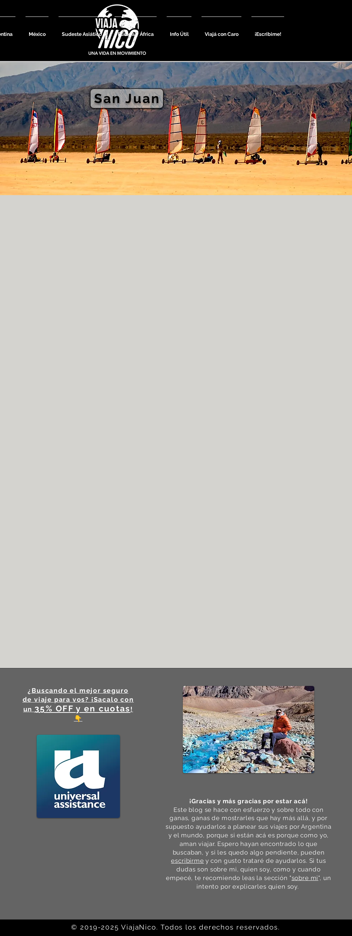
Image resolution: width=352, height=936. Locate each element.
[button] (37, 31)
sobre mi (305, 877)
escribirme (187, 860)
